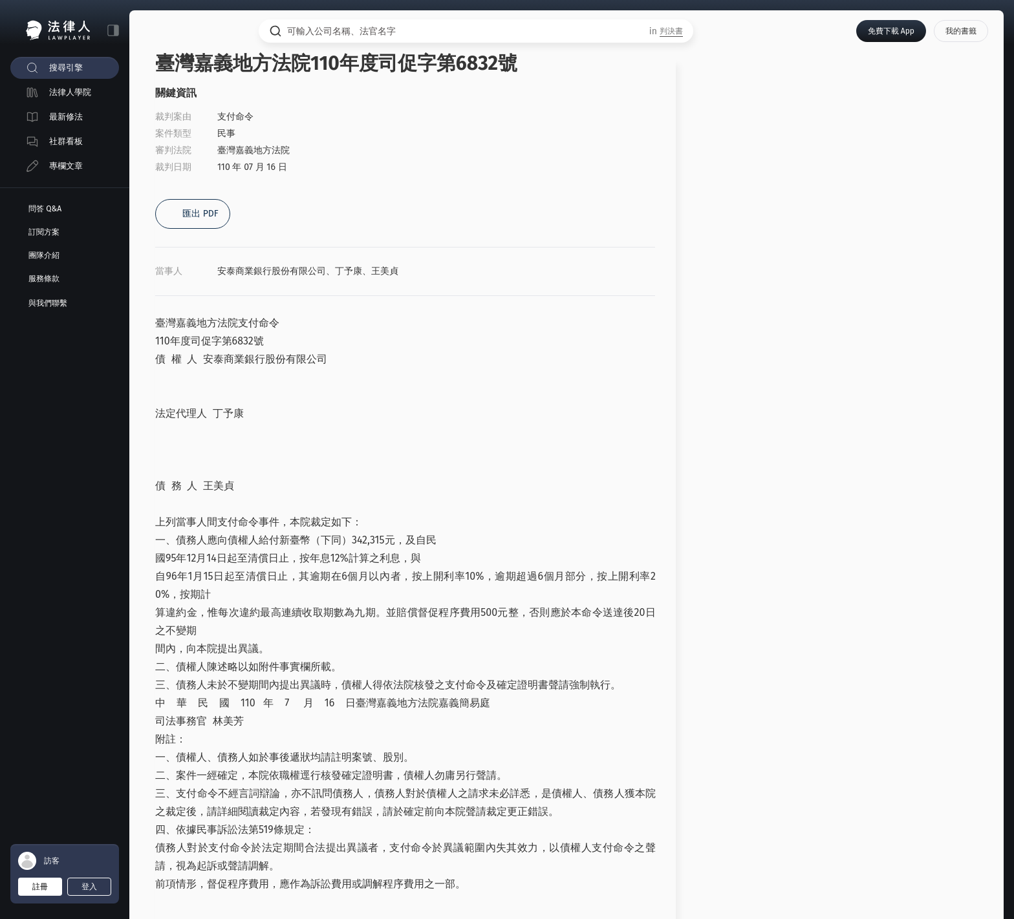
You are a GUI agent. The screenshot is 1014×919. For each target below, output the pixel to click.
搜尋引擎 (66, 67)
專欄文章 (66, 166)
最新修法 (66, 116)
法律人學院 (70, 92)
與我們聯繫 (47, 303)
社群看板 (66, 141)
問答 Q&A (44, 208)
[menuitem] (64, 68)
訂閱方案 (43, 232)
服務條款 (43, 278)
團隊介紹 (43, 255)
